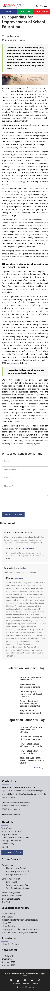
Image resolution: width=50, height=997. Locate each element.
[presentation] (22, 504)
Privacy (35, 984)
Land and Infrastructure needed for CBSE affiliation (31, 729)
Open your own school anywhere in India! (19, 932)
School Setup (7, 865)
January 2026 (7, 959)
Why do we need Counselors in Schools (30, 685)
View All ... (38, 767)
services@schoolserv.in (13, 814)
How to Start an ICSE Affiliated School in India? (31, 745)
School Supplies (8, 926)
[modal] (43, 889)
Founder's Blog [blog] (7, 843)
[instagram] (39, 980)
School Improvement (11, 879)
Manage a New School (16, 874)
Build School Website (11, 899)
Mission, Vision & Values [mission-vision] (11, 831)
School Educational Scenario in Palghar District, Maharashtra (30, 703)
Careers (16, 984)
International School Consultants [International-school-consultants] (15, 837)
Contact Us (26, 984)
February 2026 (7, 956)
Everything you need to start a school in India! (20, 929)
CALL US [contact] (8, 11)
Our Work (6, 902)
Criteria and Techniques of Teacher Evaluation (31, 737)
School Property (8, 913)
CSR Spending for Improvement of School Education (31, 694)
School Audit (11, 882)
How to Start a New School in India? (29, 752)
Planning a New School (16, 868)
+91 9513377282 (10, 802)
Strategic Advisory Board (12, 840)
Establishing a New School (17, 871)
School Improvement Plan (17, 885)
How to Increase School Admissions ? (30, 678)
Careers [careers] (4, 847)
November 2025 (8, 965)
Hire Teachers (7, 916)
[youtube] (32, 980)
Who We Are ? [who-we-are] (7, 828)
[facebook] (11, 980)
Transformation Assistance (17, 888)
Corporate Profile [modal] (12, 852)
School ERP (6, 923)
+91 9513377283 (24, 802)
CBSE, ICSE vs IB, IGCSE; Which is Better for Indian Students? (32, 760)
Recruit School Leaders (12, 895)
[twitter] (18, 980)
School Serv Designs (10, 944)
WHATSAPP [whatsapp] (25, 11)
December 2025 (8, 962)
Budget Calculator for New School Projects (19, 920)
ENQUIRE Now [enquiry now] (41, 11)
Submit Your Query (13, 514)
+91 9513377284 (8, 806)
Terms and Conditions (26, 987)
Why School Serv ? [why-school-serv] (9, 834)
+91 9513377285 (22, 806)
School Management (11, 892)
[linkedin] (25, 980)
